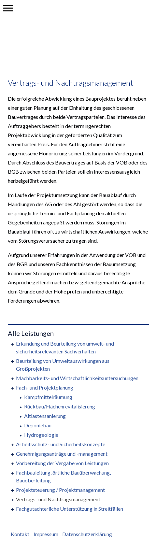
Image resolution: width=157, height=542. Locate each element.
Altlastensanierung (45, 416)
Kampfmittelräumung (48, 397)
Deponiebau (37, 425)
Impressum (46, 534)
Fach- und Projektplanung (44, 387)
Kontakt (20, 534)
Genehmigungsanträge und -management (61, 453)
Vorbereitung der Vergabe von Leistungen (62, 463)
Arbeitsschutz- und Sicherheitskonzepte (60, 444)
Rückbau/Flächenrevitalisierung (59, 406)
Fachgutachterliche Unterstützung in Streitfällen (69, 509)
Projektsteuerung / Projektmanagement (60, 490)
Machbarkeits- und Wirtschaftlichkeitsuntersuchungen (77, 378)
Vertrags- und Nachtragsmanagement (70, 82)
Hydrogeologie (41, 435)
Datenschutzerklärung (87, 534)
